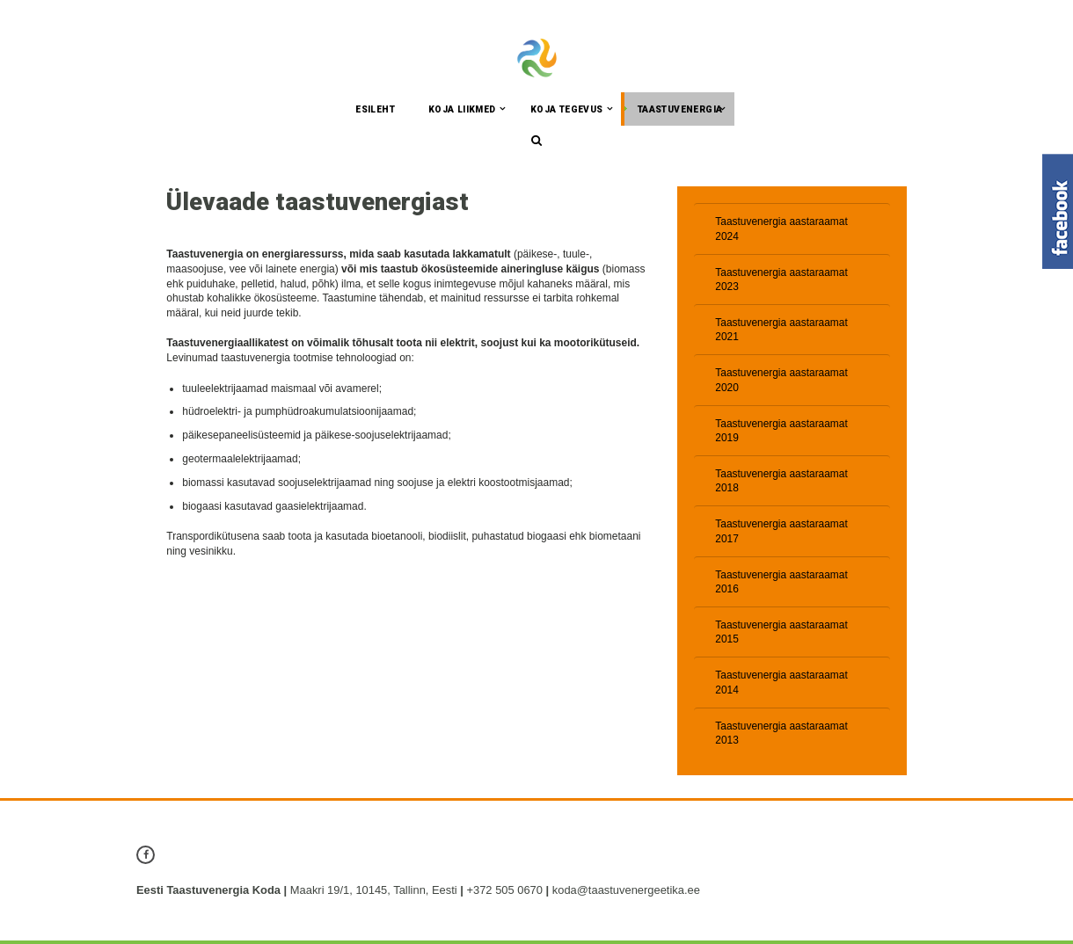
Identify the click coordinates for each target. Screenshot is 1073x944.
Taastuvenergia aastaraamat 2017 (781, 534)
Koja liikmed (462, 110)
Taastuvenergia (680, 110)
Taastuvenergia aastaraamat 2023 (781, 280)
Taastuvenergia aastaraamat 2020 (781, 382)
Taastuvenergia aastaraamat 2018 (781, 483)
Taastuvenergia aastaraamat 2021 (781, 331)
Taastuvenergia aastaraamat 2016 (781, 584)
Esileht (375, 110)
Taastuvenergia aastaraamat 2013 (781, 736)
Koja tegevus (566, 110)
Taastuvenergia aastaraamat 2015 (781, 635)
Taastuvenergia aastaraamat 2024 (781, 229)
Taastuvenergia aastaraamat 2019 (781, 433)
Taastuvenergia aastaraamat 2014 (781, 686)
